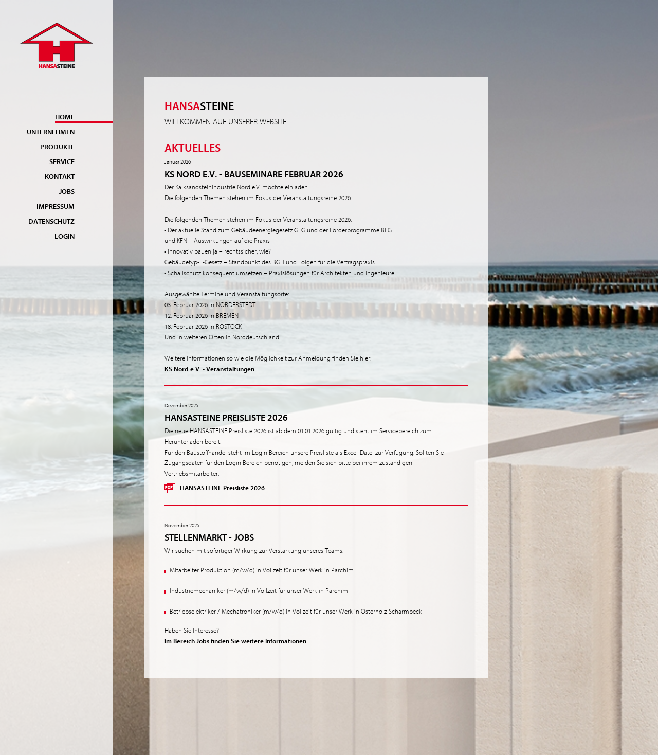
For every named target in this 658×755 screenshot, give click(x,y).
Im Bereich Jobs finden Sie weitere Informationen (235, 641)
